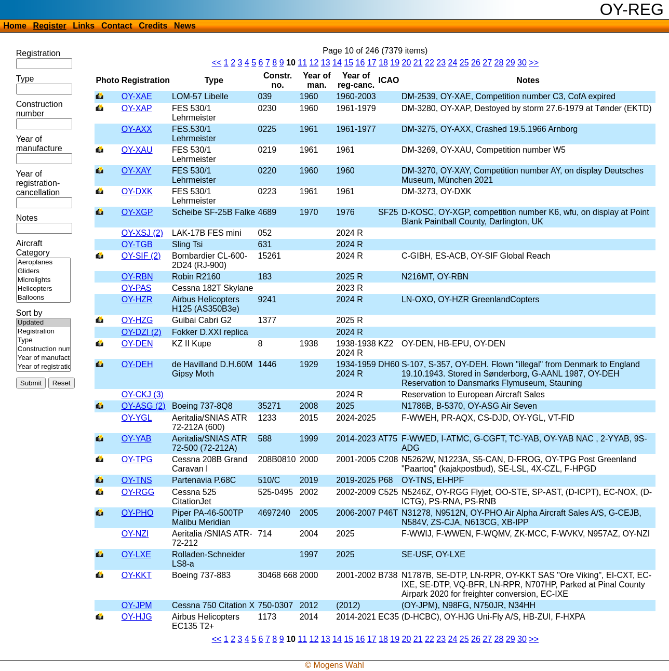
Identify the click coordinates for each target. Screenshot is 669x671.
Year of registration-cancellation (38, 183)
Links (84, 25)
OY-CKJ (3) (143, 394)
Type (25, 78)
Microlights (43, 280)
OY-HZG (137, 320)
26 (475, 62)
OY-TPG (137, 459)
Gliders (43, 271)
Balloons (43, 297)
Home (14, 25)
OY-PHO (138, 512)
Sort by (29, 312)
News (185, 25)
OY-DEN (137, 343)
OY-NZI (135, 533)
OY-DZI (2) (142, 332)
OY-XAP (137, 108)
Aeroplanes (43, 262)
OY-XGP (137, 212)
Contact (116, 25)
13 (325, 62)
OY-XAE (137, 96)
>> (534, 62)
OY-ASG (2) (144, 405)
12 (314, 62)
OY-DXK (137, 191)
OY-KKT (137, 575)
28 (499, 62)
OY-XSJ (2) (142, 233)
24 (453, 62)
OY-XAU (137, 149)
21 (418, 62)
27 (487, 62)
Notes (27, 217)
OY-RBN (137, 276)
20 (406, 62)
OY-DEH (137, 364)
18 (383, 62)
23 (441, 62)
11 (302, 62)
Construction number (39, 109)
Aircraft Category (33, 248)
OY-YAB (137, 438)
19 (394, 62)
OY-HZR (137, 299)
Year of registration (43, 367)
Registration (38, 53)
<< (217, 62)
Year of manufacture (39, 144)
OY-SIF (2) (141, 255)
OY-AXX (137, 129)
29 (510, 62)
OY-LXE (136, 554)
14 (337, 62)
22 (429, 62)
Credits (153, 25)
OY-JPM (137, 605)
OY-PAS (137, 288)
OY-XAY (137, 170)
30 (522, 62)
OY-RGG (138, 492)
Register (49, 25)
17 (372, 62)
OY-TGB (137, 244)
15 (348, 62)
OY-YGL (137, 417)
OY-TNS (137, 480)
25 (464, 62)
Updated (43, 322)
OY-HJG (137, 616)
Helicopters (43, 289)
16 (360, 62)
